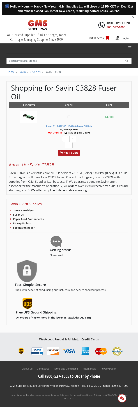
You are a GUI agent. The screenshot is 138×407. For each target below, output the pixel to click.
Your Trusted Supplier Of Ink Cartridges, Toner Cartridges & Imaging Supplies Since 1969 (36, 37)
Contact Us (43, 368)
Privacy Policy (108, 368)
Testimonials (89, 368)
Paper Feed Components (28, 219)
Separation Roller (23, 227)
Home (10, 72)
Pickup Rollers (21, 223)
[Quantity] (72, 139)
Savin (22, 72)
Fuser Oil (18, 214)
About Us (27, 368)
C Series (35, 72)
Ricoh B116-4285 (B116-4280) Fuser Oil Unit (69, 126)
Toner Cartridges (23, 210)
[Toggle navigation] (130, 48)
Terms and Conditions (66, 368)
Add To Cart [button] (69, 152)
